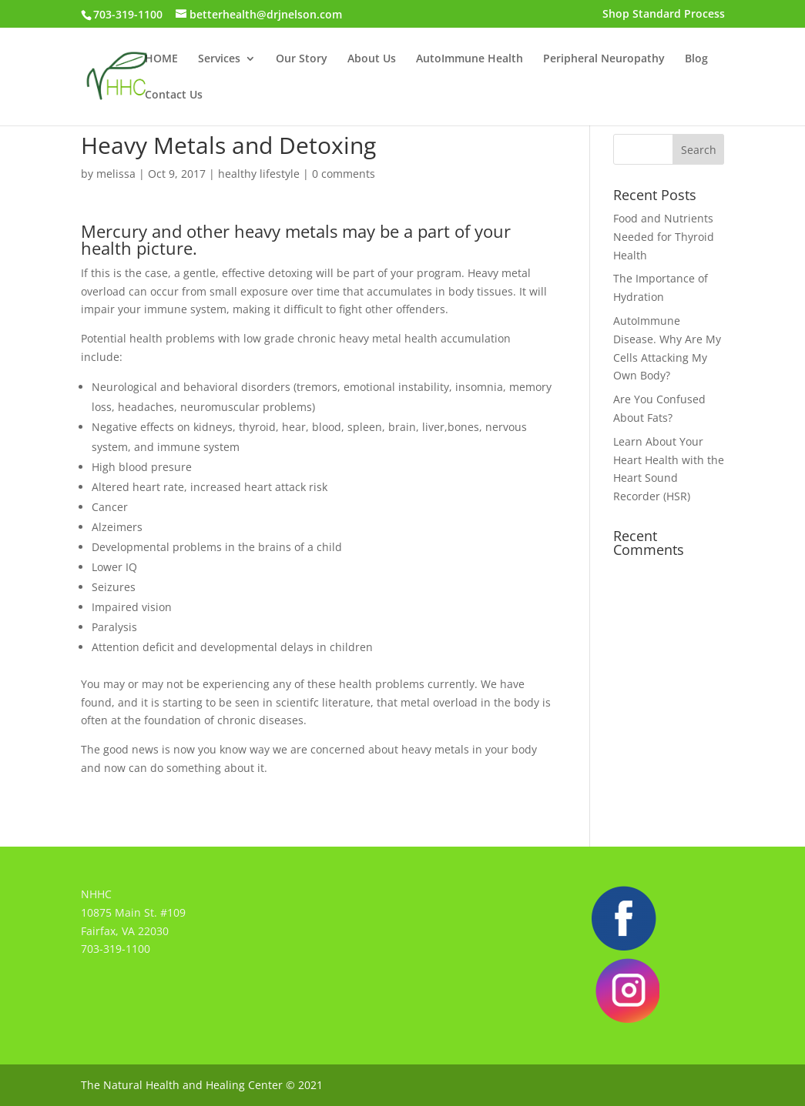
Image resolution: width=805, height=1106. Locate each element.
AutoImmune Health (469, 59)
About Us (371, 59)
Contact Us (174, 95)
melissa (116, 173)
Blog (696, 59)
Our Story (301, 59)
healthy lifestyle (259, 173)
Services (219, 59)
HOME (161, 59)
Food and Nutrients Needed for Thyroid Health (663, 236)
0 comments (343, 173)
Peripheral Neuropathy (604, 59)
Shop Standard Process (663, 14)
